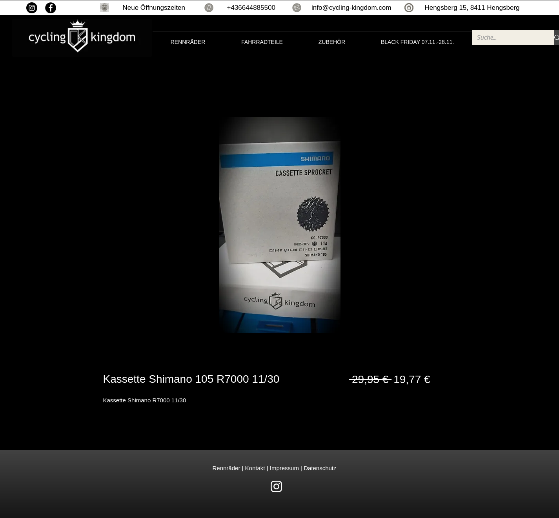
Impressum (283, 468)
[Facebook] (50, 7)
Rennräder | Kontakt (240, 468)
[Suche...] (507, 37)
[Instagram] (31, 7)
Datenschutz (320, 468)
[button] (104, 7)
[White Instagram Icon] (276, 486)
